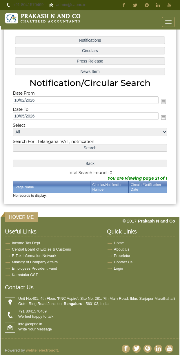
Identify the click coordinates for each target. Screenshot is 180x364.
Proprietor (122, 255)
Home (119, 243)
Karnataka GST (25, 275)
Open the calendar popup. (162, 102)
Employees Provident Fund (34, 268)
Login (118, 268)
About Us (121, 249)
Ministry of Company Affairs (35, 262)
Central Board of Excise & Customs (41, 249)
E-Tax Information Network (34, 255)
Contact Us (123, 262)
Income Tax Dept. (26, 243)
